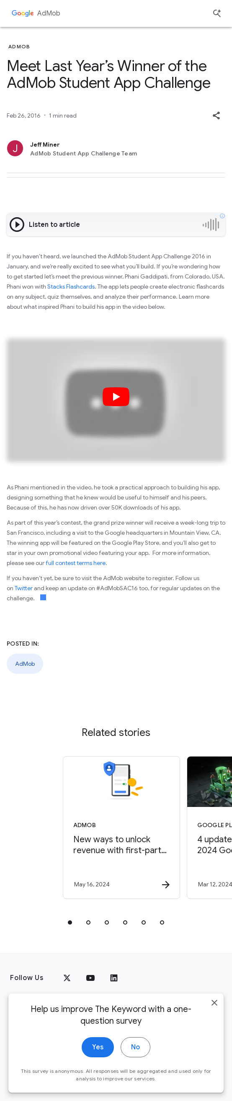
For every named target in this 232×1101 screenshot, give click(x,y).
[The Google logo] (28, 1019)
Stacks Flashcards (71, 286)
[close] (214, 1065)
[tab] (70, 922)
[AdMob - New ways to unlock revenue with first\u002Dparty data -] (110, 828)
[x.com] (67, 978)
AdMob (48, 13)
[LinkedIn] (114, 978)
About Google (98, 1045)
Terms (54, 1045)
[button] (216, 115)
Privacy (22, 1045)
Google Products (160, 1045)
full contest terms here (76, 563)
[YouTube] (90, 978)
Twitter (24, 588)
